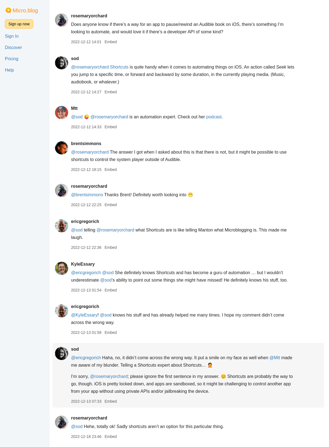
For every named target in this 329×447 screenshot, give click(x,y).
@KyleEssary (85, 315)
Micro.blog (25, 10)
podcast (215, 117)
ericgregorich (86, 221)
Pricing (11, 58)
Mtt (75, 108)
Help (9, 70)
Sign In (12, 36)
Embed (112, 42)
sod (76, 58)
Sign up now (19, 24)
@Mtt (275, 357)
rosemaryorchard (90, 15)
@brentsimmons (88, 194)
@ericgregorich (87, 272)
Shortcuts (120, 67)
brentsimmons (87, 143)
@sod (78, 117)
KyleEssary (84, 264)
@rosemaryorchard (91, 67)
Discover (13, 47)
